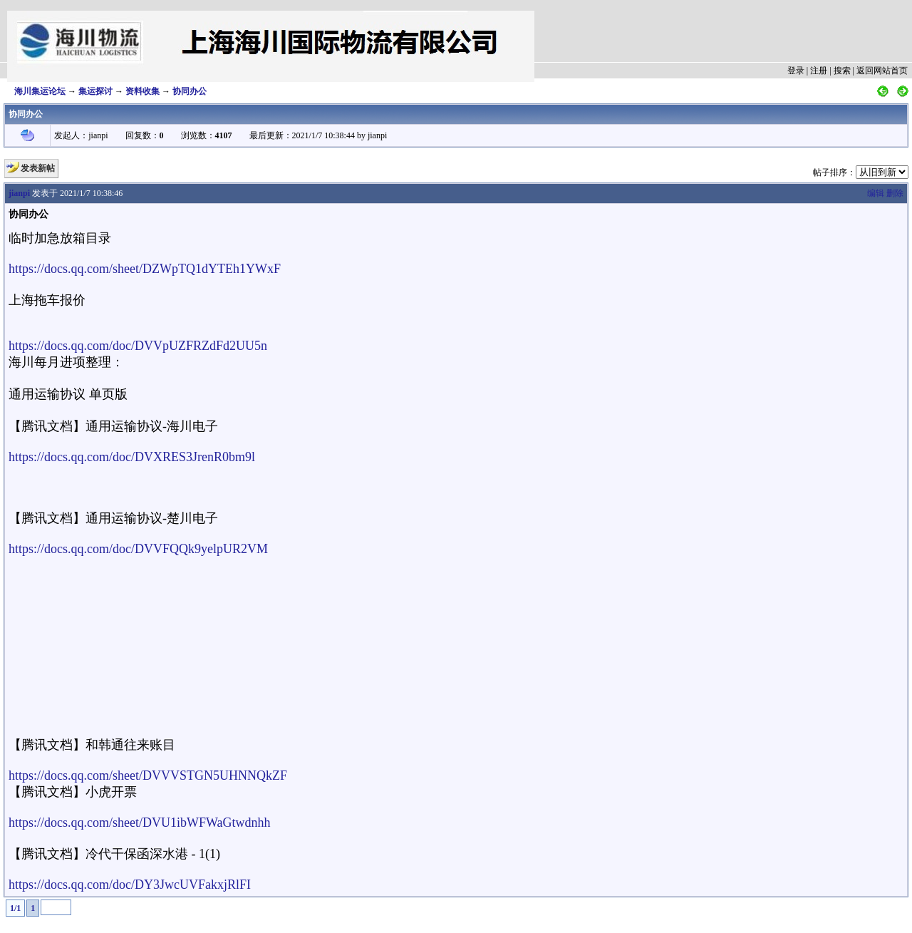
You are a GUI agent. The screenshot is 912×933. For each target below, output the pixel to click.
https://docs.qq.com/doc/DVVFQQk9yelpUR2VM (138, 549)
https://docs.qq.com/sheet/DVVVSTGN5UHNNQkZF (148, 775)
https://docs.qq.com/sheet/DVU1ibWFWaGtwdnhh (140, 822)
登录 (795, 71)
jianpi (19, 193)
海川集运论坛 (40, 91)
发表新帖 (38, 168)
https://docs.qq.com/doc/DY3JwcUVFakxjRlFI (130, 884)
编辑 (875, 193)
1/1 (15, 908)
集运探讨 (95, 91)
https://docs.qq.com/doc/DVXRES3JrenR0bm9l (132, 457)
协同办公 (189, 91)
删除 (894, 193)
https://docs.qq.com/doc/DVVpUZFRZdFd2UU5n (138, 346)
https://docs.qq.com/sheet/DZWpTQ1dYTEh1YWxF (145, 269)
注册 (818, 71)
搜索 (842, 71)
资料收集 (142, 91)
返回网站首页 (882, 71)
